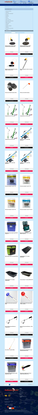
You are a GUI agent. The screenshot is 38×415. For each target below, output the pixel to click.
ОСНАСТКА (19, 18)
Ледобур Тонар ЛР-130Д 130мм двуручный (10, 163)
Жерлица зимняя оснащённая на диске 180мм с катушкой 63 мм (11, 69)
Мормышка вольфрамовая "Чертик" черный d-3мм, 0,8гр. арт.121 (25, 373)
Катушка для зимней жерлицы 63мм (11, 92)
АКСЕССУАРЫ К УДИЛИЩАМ (19, 13)
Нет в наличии (11, 77)
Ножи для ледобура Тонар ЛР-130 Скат (26, 209)
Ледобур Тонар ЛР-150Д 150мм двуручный (25, 163)
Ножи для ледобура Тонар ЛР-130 (25, 186)
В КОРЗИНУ (26, 77)
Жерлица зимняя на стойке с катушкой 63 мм (26, 69)
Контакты (21, 395)
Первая (6, 384)
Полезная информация (23, 396)
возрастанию (22, 32)
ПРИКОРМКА (19, 23)
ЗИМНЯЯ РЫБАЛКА (19, 30)
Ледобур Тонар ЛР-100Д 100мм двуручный (25, 139)
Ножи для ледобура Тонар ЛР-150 (10, 209)
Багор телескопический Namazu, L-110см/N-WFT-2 (10, 327)
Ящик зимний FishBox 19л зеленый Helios (11, 256)
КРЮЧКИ (19, 17)
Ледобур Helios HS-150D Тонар (10, 139)
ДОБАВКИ (19, 24)
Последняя (16, 384)
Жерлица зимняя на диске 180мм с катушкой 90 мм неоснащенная (25, 46)
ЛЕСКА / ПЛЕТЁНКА (19, 19)
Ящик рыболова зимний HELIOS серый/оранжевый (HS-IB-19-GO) (26, 350)
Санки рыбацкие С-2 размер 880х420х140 (26, 279)
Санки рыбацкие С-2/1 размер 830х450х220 (24, 256)
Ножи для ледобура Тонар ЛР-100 (10, 186)
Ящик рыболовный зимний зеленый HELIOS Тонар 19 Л (25, 233)
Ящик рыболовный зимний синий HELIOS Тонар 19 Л (11, 233)
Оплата (21, 394)
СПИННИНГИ (19, 12)
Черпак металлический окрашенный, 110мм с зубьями (26, 303)
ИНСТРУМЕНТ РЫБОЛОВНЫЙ (19, 28)
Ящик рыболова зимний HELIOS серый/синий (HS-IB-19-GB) (11, 373)
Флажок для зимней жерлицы (24, 92)
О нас (20, 390)
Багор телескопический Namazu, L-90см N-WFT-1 (26, 327)
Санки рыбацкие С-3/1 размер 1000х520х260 (10, 280)
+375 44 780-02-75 (30, 2)
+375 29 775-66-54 (30, 3)
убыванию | (19, 32)
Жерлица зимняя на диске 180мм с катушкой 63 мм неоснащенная (10, 46)
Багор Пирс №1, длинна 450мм (9, 349)
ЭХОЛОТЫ (19, 29)
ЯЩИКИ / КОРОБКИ (19, 22)
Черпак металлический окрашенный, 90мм (11, 303)
